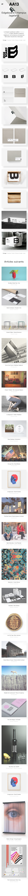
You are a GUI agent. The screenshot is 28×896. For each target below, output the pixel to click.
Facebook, (9, 40)
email (24, 40)
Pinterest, (17, 40)
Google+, (21, 40)
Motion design (14, 284)
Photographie (14, 367)
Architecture (14, 518)
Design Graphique (14, 309)
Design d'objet (14, 334)
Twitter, (13, 40)
